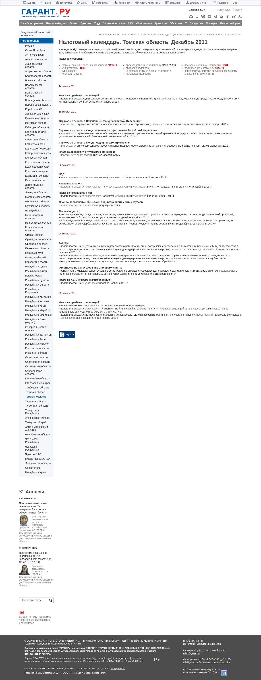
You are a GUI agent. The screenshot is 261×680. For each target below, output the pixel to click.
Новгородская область (38, 222)
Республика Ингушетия (32, 291)
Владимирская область (33, 87)
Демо (45, 2)
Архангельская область (34, 65)
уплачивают (164, 98)
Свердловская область (33, 372)
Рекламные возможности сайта (214, 662)
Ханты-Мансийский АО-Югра (36, 428)
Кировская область (36, 157)
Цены (82, 2)
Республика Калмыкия (38, 296)
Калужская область (36, 139)
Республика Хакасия (37, 343)
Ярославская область (38, 463)
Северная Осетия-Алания (36, 329)
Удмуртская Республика (32, 412)
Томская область (36, 396)
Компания (121, 2)
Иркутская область (36, 122)
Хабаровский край (36, 422)
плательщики (68, 124)
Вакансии (173, 2)
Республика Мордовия (38, 314)
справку (153, 214)
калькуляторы (70, 67)
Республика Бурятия (37, 280)
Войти (238, 9)
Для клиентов (196, 2)
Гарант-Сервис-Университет (90, 673)
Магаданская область (38, 197)
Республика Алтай (36, 271)
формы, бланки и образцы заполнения (84, 65)
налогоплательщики (72, 177)
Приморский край (35, 257)
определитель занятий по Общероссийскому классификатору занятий (211, 72)
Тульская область (35, 401)
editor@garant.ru (191, 653)
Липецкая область (36, 192)
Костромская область (37, 162)
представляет (227, 270)
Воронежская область (38, 104)
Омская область (34, 234)
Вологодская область (37, 100)
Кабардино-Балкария (37, 127)
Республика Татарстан (38, 334)
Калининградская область (35, 133)
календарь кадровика (138, 73)
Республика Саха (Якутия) (35, 321)
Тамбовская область (37, 387)
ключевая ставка (72, 73)
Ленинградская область (34, 186)
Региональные (30, 40)
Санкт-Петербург (35, 50)
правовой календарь (138, 67)
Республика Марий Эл (38, 310)
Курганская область (36, 175)
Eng (235, 2)
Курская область (35, 180)
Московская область (37, 201)
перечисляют (84, 154)
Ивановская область (37, 118)
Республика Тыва (35, 339)
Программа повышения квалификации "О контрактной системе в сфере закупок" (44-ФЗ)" (33, 508)
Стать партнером (147, 2)
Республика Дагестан (37, 284)
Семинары (100, 2)
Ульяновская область (37, 417)
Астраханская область (38, 71)
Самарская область (36, 357)
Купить (29, 2)
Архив (70, 334)
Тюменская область (36, 405)
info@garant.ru (118, 668)
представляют (93, 186)
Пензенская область (37, 248)
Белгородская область (38, 75)
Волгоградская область (33, 94)
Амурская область (36, 59)
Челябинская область (38, 434)
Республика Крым (35, 472)
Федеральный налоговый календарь (36, 34)
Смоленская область (37, 378)
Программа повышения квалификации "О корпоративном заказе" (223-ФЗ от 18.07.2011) (36, 557)
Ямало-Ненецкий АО (37, 458)
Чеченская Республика (32, 441)
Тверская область (35, 392)
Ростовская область (37, 348)
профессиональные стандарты (203, 65)
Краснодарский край (37, 166)
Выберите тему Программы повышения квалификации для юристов (35, 617)
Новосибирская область (34, 229)
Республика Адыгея (36, 266)
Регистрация (224, 9)
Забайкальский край (37, 113)
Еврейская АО (33, 109)
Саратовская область (37, 361)
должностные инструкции (199, 67)
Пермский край (34, 252)
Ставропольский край (38, 383)
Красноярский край (36, 171)
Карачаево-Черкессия (38, 148)
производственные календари (143, 65)
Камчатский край (35, 144)
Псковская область (36, 262)
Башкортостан (33, 275)
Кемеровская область (38, 153)
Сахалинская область (38, 366)
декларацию (122, 195)
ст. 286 (108, 311)
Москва (29, 45)
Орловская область (36, 243)
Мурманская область (37, 206)
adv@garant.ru (190, 662)
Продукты (64, 2)
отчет (113, 220)
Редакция (221, 2)
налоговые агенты (96, 177)
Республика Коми (35, 305)
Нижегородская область (34, 217)
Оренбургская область (38, 239)
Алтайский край (34, 54)
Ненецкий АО (33, 210)
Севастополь (33, 467)
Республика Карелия (37, 301)
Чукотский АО (33, 454)
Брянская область (35, 80)
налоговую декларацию (116, 186)
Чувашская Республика (32, 448)
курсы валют (69, 70)
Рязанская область (36, 352)
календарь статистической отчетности (148, 70)
